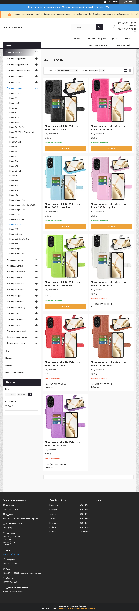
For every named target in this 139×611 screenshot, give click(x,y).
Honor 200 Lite (15, 234)
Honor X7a (13, 185)
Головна (76, 38)
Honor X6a (13, 195)
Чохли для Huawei (15, 260)
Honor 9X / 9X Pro (17, 127)
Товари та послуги (95, 38)
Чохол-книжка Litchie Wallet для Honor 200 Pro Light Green (62, 284)
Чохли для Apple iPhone (17, 64)
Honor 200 (13, 229)
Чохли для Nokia (14, 278)
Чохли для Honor (14, 88)
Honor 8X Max (15, 142)
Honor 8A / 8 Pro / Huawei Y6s (22, 132)
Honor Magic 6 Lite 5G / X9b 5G (22, 205)
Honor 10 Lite (15, 118)
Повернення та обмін (124, 45)
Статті (8, 351)
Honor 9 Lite (14, 122)
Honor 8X (13, 147)
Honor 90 (13, 98)
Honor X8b (13, 244)
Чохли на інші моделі (16, 331)
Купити (65, 148)
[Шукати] (99, 27)
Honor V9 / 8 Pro (16, 171)
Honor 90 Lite (15, 93)
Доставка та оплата (98, 45)
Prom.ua (82, 606)
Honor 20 (13, 108)
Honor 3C (13, 156)
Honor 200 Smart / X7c (19, 239)
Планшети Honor (16, 219)
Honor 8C (13, 137)
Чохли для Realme (15, 301)
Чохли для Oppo (14, 296)
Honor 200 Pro (15, 224)
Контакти (129, 38)
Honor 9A (13, 176)
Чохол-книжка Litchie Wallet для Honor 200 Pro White (108, 284)
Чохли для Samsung (16, 307)
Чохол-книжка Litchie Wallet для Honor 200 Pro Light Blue (62, 206)
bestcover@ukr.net (11, 554)
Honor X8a (13, 181)
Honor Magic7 (15, 249)
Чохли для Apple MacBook (18, 70)
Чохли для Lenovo (15, 266)
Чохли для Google (15, 76)
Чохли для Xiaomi (15, 319)
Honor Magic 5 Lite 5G (18, 210)
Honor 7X (13, 151)
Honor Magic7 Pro (17, 253)
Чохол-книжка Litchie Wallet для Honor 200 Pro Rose (108, 128)
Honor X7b (13, 190)
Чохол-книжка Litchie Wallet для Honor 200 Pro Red (62, 364)
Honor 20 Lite (15, 215)
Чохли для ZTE (13, 325)
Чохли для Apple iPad (16, 58)
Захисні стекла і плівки (17, 337)
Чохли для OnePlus (15, 290)
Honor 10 (13, 113)
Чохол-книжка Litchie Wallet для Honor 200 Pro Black (62, 128)
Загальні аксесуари (16, 343)
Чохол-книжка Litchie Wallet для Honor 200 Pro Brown (108, 364)
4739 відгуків (112, 2)
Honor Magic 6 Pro (17, 200)
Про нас (114, 38)
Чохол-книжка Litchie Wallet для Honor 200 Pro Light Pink (108, 206)
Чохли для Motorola (16, 272)
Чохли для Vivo (14, 313)
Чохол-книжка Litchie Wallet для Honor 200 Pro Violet (62, 444)
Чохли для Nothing (15, 284)
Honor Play (14, 161)
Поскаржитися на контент (66, 608)
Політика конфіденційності (87, 608)
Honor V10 (13, 166)
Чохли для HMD (14, 82)
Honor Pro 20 (14, 103)
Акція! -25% (103, 7)
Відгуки (8, 365)
